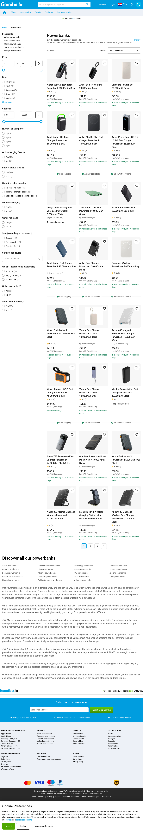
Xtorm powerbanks (12, 44)
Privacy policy (78, 762)
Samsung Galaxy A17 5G (10, 748)
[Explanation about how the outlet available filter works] (20, 286)
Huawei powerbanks (11, 580)
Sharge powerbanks (12, 51)
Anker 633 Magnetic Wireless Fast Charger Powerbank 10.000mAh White (123, 335)
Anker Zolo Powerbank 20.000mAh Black (90, 86)
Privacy (49, 797)
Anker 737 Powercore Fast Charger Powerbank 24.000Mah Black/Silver (60, 459)
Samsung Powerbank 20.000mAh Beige (122, 86)
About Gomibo (78, 757)
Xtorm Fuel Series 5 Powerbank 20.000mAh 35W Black (61, 333)
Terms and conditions (70, 797)
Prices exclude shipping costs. (97, 791)
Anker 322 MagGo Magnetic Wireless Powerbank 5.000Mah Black (61, 515)
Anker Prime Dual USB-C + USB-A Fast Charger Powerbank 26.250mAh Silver (125, 142)
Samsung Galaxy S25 (9, 739)
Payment (4, 757)
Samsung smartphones (46, 736)
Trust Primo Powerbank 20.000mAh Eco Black (123, 209)
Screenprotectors (114, 736)
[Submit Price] (38, 63)
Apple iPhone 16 (7, 736)
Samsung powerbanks (13, 47)
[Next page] (104, 546)
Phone (13, 12)
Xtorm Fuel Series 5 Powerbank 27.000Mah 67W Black (126, 459)
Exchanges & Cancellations (11, 767)
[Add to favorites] (72, 63)
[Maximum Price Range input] (26, 63)
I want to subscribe (101, 710)
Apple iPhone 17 (7, 734)
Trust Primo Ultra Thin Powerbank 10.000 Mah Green (91, 211)
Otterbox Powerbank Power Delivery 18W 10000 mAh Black (93, 459)
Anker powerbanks (12, 37)
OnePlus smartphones (45, 739)
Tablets (38, 12)
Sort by (102, 50)
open (131, 691)
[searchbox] (61, 4)
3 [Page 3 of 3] (97, 546)
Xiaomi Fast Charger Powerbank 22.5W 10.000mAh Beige (89, 333)
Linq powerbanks (45, 569)
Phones (41, 730)
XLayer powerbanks (118, 569)
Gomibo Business (43, 757)
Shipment (4, 764)
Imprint (57, 797)
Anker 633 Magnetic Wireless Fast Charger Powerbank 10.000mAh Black (123, 517)
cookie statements (24, 820)
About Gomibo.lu (38, 797)
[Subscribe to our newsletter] (59, 709)
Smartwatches (113, 746)
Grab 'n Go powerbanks (12, 576)
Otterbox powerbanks (47, 576)
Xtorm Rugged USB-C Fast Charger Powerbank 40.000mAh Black (60, 392)
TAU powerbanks (81, 573)
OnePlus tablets (78, 744)
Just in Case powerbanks (49, 566)
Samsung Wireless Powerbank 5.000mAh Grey (125, 265)
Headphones (113, 744)
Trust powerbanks (12, 41)
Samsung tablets (79, 736)
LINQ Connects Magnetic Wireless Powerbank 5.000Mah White (59, 211)
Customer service (64, 12)
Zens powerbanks (117, 576)
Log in (112, 4)
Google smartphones (45, 744)
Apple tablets (78, 734)
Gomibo (76, 753)
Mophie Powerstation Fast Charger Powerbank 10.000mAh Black (125, 392)
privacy (9, 820)
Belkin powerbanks (10, 569)
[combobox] (64, 4)
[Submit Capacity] (38, 115)
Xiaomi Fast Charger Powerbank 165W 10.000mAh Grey (89, 392)
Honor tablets (78, 741)
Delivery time (6, 762)
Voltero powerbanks (82, 580)
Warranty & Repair (8, 769)
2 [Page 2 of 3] (90, 546)
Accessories (25, 12)
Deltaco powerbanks (11, 573)
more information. (96, 793)
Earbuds (111, 741)
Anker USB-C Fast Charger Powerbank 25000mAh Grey (61, 86)
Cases (110, 734)
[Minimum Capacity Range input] (8, 115)
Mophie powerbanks (47, 573)
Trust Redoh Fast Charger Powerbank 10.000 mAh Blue (61, 265)
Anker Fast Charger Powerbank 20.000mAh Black (91, 266)
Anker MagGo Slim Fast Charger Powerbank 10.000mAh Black (91, 140)
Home (4, 27)
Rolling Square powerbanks (50, 580)
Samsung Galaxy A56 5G (10, 741)
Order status (5, 759)
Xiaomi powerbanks (118, 566)
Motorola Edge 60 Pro (9, 746)
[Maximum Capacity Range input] (26, 115)
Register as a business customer (49, 759)
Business (102, 4)
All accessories (114, 748)
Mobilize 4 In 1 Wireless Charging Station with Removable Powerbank (91, 515)
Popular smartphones (13, 730)
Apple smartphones (44, 734)
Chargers (111, 739)
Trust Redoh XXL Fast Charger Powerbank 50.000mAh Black (58, 140)
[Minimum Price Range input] (8, 63)
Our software (77, 759)
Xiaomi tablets (78, 739)
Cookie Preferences (88, 797)
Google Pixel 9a (7, 744)
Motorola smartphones (45, 741)
